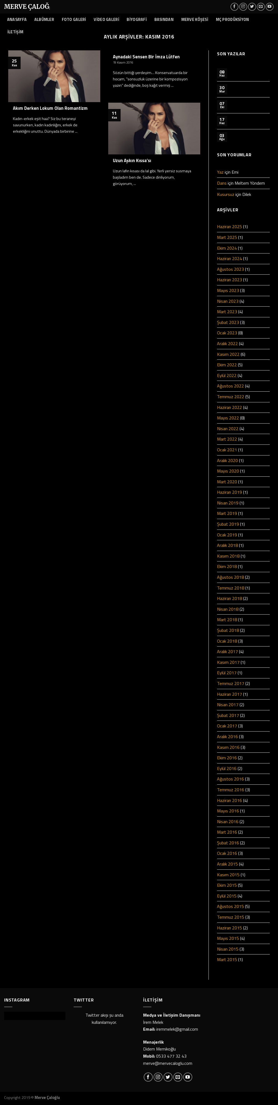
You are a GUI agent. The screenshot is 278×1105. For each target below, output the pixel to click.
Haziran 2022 (229, 407)
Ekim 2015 (227, 885)
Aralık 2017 (227, 651)
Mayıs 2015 (228, 938)
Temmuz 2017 (230, 683)
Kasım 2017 (228, 662)
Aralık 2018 (227, 545)
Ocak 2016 (227, 853)
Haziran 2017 (229, 694)
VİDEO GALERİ (106, 20)
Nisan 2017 (227, 704)
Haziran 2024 (229, 258)
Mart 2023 (227, 311)
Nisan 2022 (227, 428)
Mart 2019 (227, 513)
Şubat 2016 (228, 842)
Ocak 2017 (227, 725)
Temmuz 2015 (230, 917)
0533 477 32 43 (171, 1056)
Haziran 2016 (229, 800)
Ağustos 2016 (230, 779)
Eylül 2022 (227, 375)
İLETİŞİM (15, 32)
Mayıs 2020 (228, 471)
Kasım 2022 (228, 354)
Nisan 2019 (227, 503)
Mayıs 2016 (228, 810)
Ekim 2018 (227, 566)
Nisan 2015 (227, 949)
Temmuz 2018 (230, 588)
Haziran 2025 (229, 226)
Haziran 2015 (229, 927)
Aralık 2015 (227, 864)
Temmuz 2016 (230, 789)
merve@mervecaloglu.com (167, 1063)
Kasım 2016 (228, 747)
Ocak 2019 (227, 534)
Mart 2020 (227, 481)
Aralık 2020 (227, 460)
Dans (222, 183)
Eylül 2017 (227, 672)
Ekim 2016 (227, 757)
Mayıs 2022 (228, 417)
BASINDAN (164, 20)
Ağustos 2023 (230, 269)
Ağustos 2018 (230, 577)
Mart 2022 (227, 439)
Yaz (220, 172)
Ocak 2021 (227, 449)
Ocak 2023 (227, 332)
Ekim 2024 (227, 248)
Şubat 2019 (228, 524)
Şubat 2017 (228, 715)
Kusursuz (225, 194)
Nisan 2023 (227, 301)
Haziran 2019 (229, 492)
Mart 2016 (227, 832)
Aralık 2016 (227, 736)
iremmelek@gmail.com (177, 1029)
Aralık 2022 (227, 343)
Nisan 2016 (227, 821)
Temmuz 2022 (230, 396)
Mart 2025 (227, 237)
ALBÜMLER (44, 20)
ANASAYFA (17, 20)
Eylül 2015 (227, 896)
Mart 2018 (227, 619)
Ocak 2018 (227, 641)
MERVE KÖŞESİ (194, 20)
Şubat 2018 (228, 630)
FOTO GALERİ (74, 20)
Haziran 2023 (229, 279)
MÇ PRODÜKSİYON (232, 20)
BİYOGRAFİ (137, 20)
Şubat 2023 (228, 322)
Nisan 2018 (227, 609)
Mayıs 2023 (228, 290)
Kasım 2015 (228, 874)
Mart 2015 (227, 959)
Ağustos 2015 (230, 906)
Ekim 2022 (227, 364)
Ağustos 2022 (230, 386)
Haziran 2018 (229, 598)
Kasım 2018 (228, 556)
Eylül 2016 (227, 768)
